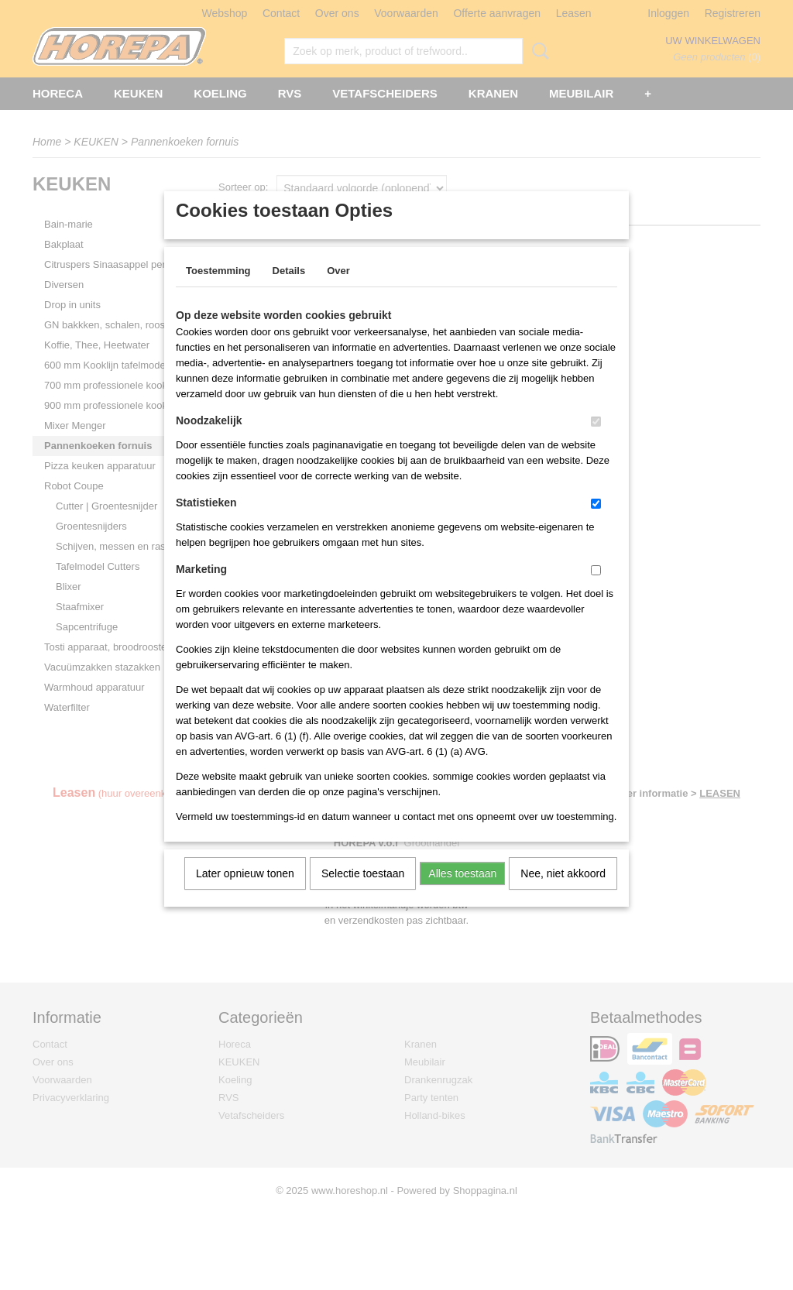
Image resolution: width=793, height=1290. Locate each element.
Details (289, 291)
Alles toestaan (462, 893)
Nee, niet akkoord (563, 893)
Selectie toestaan (362, 893)
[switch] (596, 442)
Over (338, 291)
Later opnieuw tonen (245, 893)
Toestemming (218, 291)
